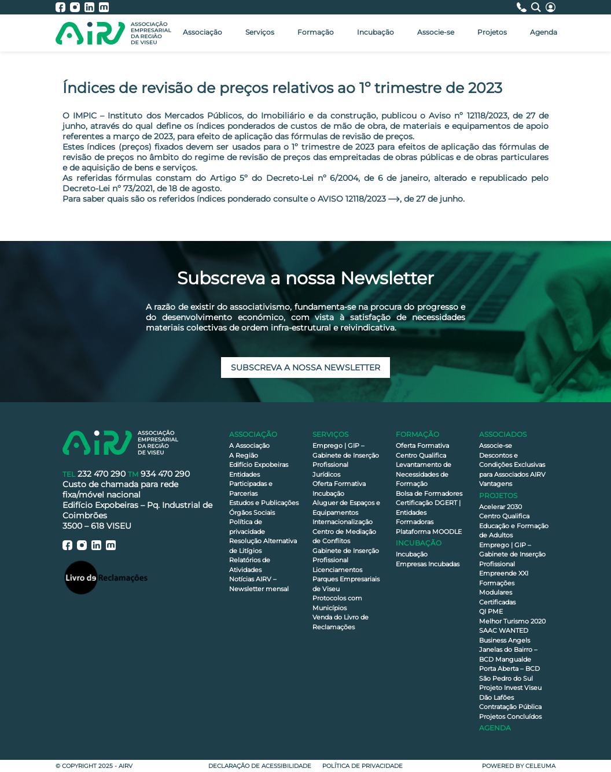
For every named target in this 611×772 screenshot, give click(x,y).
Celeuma (540, 766)
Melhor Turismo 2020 (512, 621)
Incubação (375, 32)
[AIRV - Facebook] (63, 7)
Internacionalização (342, 522)
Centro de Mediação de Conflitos (344, 536)
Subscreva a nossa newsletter (305, 367)
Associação (202, 32)
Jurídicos (326, 474)
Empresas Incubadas (427, 564)
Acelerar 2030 (500, 507)
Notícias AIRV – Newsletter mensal (259, 584)
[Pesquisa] (538, 7)
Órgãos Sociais (252, 513)
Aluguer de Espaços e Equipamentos (346, 508)
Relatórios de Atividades (249, 565)
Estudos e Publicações (264, 503)
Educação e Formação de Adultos (514, 531)
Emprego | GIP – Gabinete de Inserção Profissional (345, 455)
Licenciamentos (337, 570)
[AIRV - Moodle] (104, 7)
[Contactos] (524, 7)
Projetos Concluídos (510, 716)
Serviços (259, 32)
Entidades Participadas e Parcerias (251, 484)
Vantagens (495, 484)
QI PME (491, 611)
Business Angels (504, 640)
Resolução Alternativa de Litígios (263, 546)
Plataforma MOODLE (429, 532)
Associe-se (435, 32)
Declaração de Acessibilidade (259, 766)
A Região (243, 455)
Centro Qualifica (421, 455)
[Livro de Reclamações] (105, 576)
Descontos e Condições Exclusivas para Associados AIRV (512, 464)
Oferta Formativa (339, 484)
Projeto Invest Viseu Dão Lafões (510, 693)
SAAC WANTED (503, 630)
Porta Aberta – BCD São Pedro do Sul (509, 673)
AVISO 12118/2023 (352, 199)
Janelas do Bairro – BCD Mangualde (508, 654)
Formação (315, 32)
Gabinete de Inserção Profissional (345, 556)
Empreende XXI (503, 573)
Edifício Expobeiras (258, 465)
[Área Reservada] (550, 7)
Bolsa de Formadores (429, 493)
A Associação (249, 445)
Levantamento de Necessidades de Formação (423, 474)
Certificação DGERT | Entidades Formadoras (428, 512)
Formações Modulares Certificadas (497, 592)
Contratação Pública (510, 707)
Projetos (492, 32)
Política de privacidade (247, 527)
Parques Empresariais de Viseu (346, 584)
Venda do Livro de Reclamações (340, 622)
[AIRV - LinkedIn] (91, 7)
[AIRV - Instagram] (77, 7)
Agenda (543, 32)
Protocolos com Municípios (337, 603)
